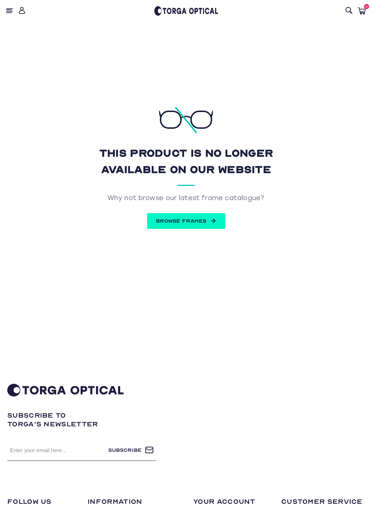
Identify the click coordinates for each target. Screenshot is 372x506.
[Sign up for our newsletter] (58, 450)
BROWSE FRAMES (186, 221)
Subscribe (125, 450)
